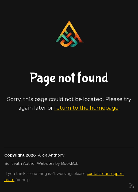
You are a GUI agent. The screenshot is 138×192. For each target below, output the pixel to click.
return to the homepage (86, 108)
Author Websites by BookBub (51, 163)
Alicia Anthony (51, 155)
